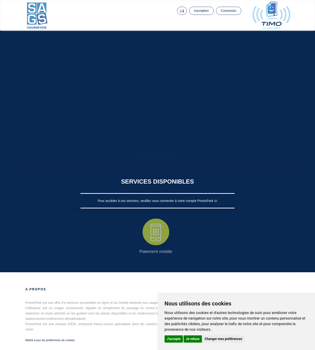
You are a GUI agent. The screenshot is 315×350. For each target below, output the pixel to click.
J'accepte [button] (174, 339)
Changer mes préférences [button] (223, 339)
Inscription (201, 11)
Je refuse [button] (193, 339)
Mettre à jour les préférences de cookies (50, 340)
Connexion (228, 11)
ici (215, 201)
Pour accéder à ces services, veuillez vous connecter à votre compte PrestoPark (156, 201)
